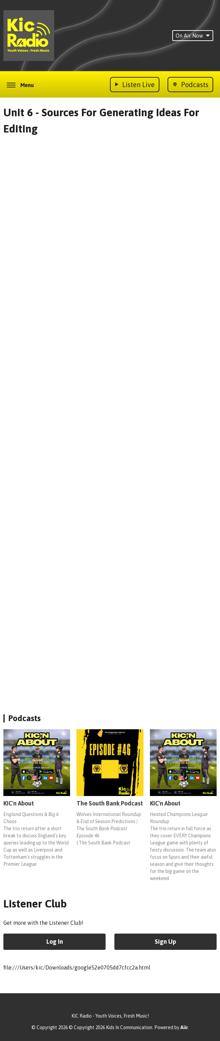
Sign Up (165, 941)
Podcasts (24, 718)
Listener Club (35, 903)
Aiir (184, 1027)
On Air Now (193, 36)
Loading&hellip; (111, 417)
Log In (54, 941)
